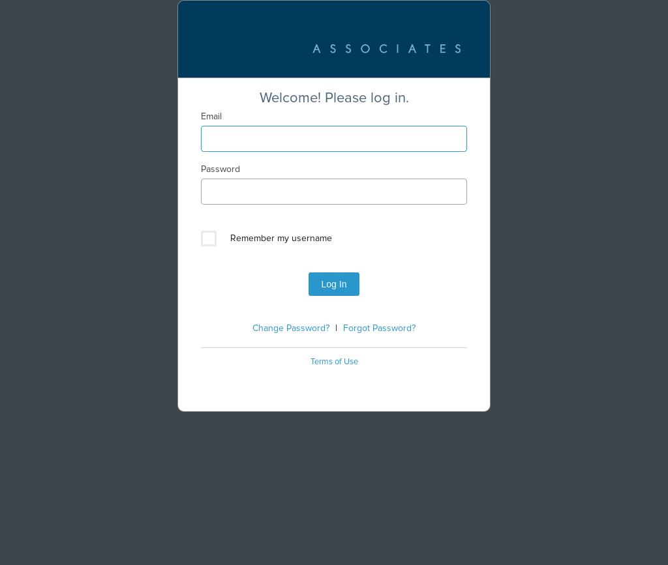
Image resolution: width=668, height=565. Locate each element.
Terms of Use (334, 362)
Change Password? (290, 328)
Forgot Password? (379, 328)
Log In (334, 284)
